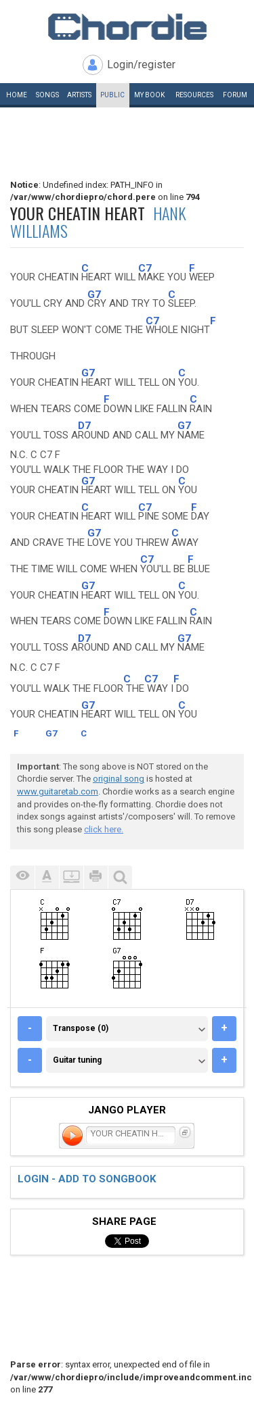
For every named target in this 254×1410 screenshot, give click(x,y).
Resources (194, 95)
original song (118, 779)
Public (112, 95)
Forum (235, 95)
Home (16, 95)
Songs (47, 95)
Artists (79, 95)
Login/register (141, 64)
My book (149, 95)
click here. (103, 829)
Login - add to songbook (87, 1179)
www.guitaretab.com (57, 791)
